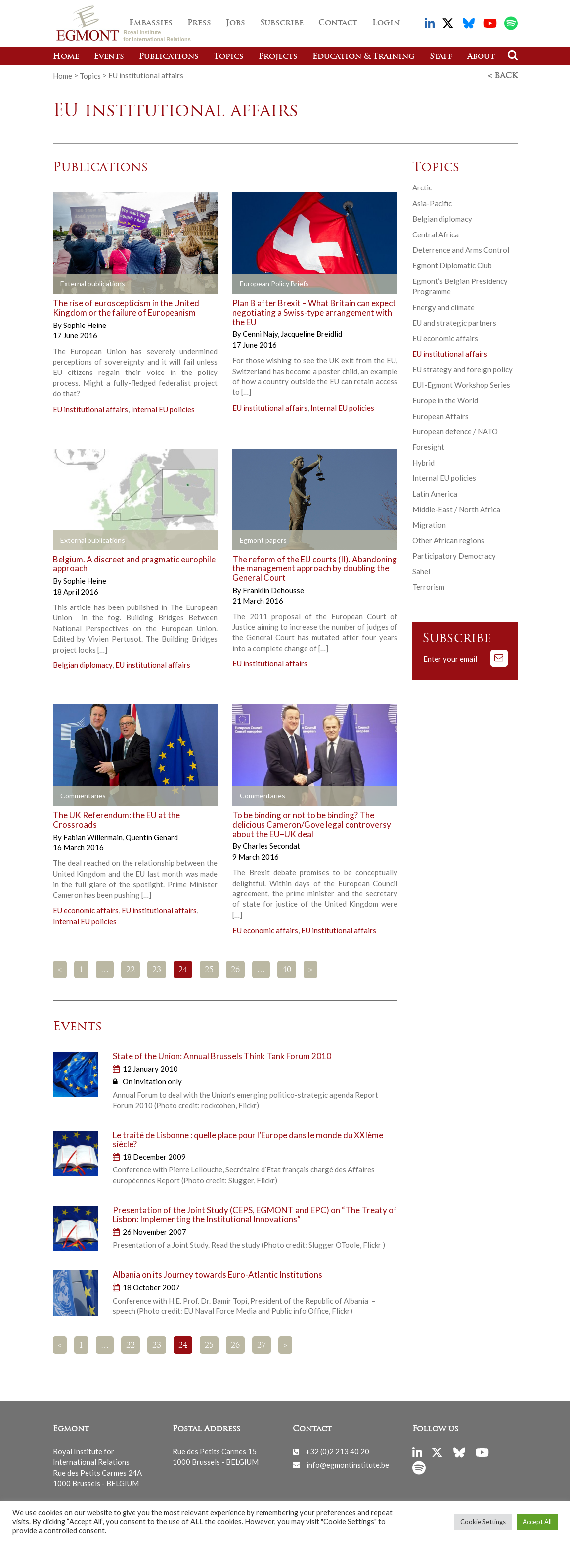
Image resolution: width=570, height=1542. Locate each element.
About (481, 57)
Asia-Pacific (432, 202)
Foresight (428, 446)
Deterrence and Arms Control (460, 249)
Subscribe (282, 23)
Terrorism (428, 586)
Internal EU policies (163, 408)
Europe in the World (445, 399)
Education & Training (363, 57)
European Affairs (440, 415)
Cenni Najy (261, 333)
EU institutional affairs (90, 408)
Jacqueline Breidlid (311, 333)
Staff (441, 57)
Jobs (235, 23)
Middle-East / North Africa (456, 508)
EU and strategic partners (454, 322)
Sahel (421, 570)
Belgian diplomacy (82, 664)
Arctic (422, 187)
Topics (229, 57)
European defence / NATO (455, 430)
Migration (429, 524)
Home (66, 57)
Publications (169, 57)
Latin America (434, 493)
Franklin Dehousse (273, 589)
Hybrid (423, 462)
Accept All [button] (537, 1522)
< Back (503, 76)
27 (261, 1345)
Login (386, 23)
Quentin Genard (152, 836)
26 (235, 970)
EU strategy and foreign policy (462, 368)
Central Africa (435, 233)
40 (286, 970)
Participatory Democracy (454, 555)
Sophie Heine (84, 324)
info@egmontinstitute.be (348, 1463)
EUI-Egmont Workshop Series (461, 384)
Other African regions (448, 539)
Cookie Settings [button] (483, 1522)
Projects (278, 57)
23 (156, 970)
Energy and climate (443, 306)
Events (109, 57)
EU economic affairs (86, 909)
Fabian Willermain (93, 836)
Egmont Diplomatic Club (452, 264)
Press (199, 23)
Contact (337, 23)
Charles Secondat (271, 845)
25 (209, 970)
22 (130, 970)
